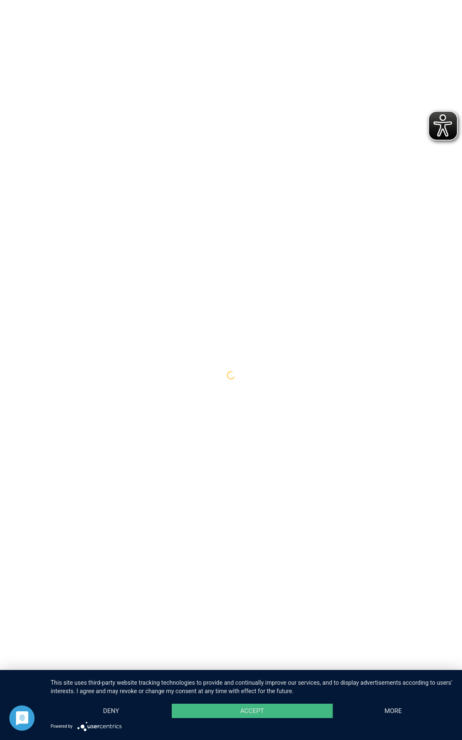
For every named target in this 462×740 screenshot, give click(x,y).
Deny (111, 711)
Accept (252, 711)
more (393, 711)
